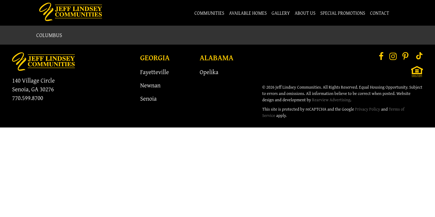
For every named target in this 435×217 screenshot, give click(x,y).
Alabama (217, 57)
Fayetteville (154, 72)
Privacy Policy (367, 109)
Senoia (148, 98)
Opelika (209, 72)
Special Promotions (342, 13)
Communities (209, 13)
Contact (379, 13)
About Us (305, 13)
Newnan (150, 85)
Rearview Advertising (331, 99)
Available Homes (248, 13)
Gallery (281, 13)
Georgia (155, 57)
